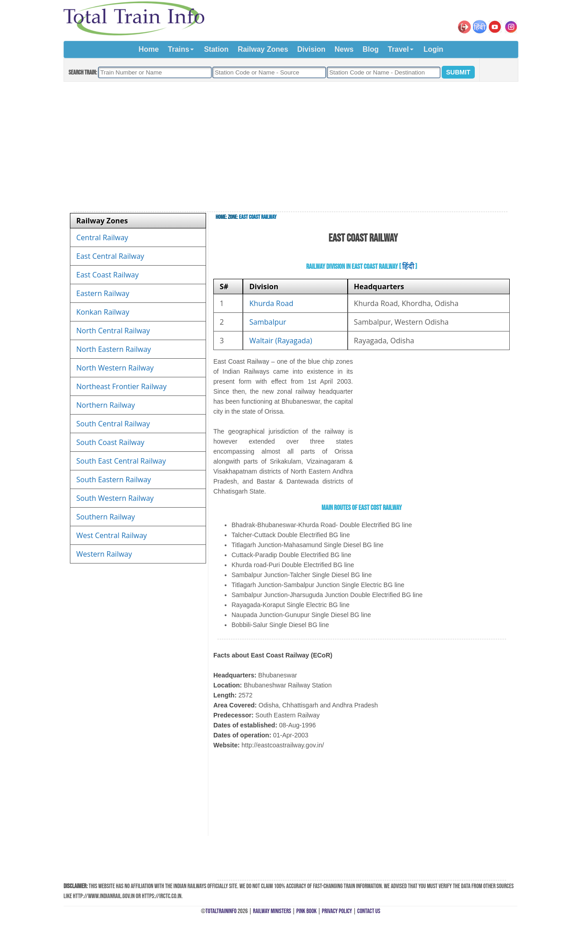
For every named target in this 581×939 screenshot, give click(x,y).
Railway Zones (263, 49)
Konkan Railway (102, 312)
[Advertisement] (290, 147)
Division (311, 49)
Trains (178, 49)
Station (216, 49)
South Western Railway (115, 498)
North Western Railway (115, 368)
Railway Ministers (272, 911)
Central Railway (102, 237)
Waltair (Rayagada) (280, 341)
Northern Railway (105, 405)
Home (148, 49)
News (344, 49)
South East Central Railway (121, 461)
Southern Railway (105, 517)
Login (433, 49)
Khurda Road (271, 303)
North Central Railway (113, 331)
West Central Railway (111, 535)
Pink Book (306, 911)
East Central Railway (110, 256)
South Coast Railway (110, 442)
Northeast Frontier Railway (121, 386)
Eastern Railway (102, 293)
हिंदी (408, 266)
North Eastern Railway (113, 349)
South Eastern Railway (113, 479)
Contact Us (368, 911)
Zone (232, 217)
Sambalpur (267, 322)
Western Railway (104, 554)
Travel (398, 49)
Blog (371, 49)
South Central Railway (113, 424)
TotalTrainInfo (221, 911)
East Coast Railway (107, 275)
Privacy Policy (337, 911)
